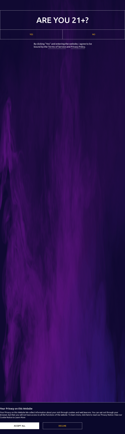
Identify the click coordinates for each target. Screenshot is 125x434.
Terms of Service (57, 46)
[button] (19, 425)
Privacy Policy (78, 46)
